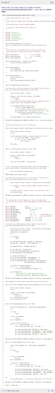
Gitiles (9, 390)
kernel (4, 7)
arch (36, 9)
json (52, 390)
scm (12, 7)
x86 (40, 9)
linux (16, 7)
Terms (17, 390)
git (26, 7)
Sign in (51, 2)
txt (48, 390)
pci (44, 9)
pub (8, 7)
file (33, 15)
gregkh (30, 7)
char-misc (37, 7)
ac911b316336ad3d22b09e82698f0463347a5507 (17, 9)
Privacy (13, 390)
